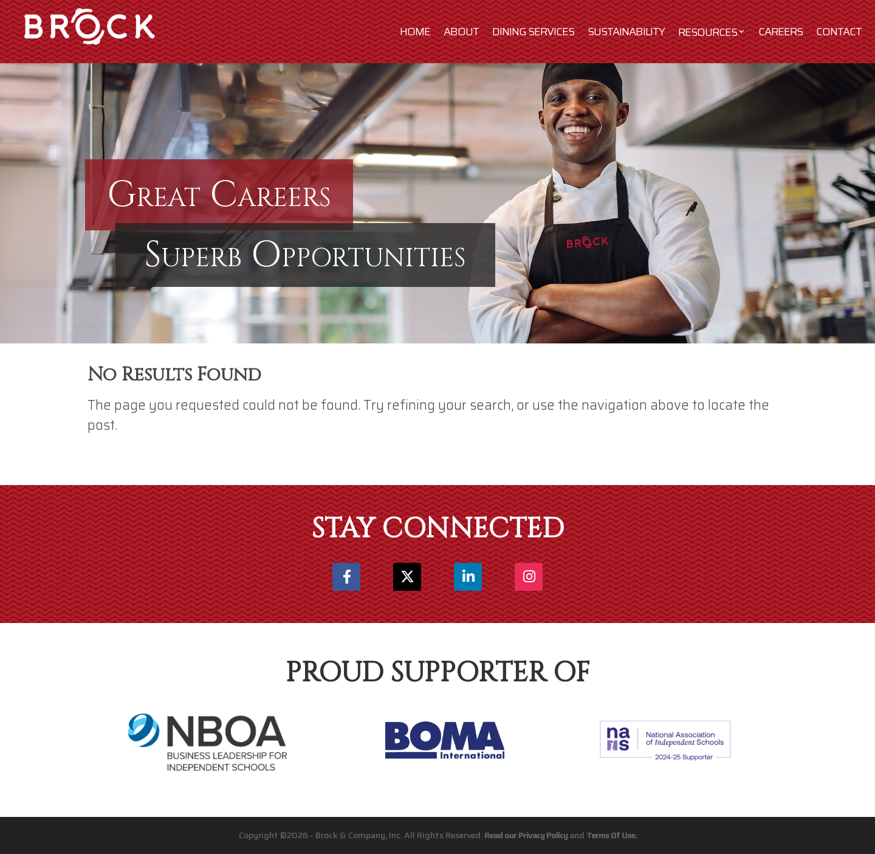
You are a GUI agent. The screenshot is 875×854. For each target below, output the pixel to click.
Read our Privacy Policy (526, 835)
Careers (780, 31)
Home (415, 31)
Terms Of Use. (611, 835)
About (461, 31)
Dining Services (533, 31)
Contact (839, 31)
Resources (707, 32)
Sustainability (626, 31)
